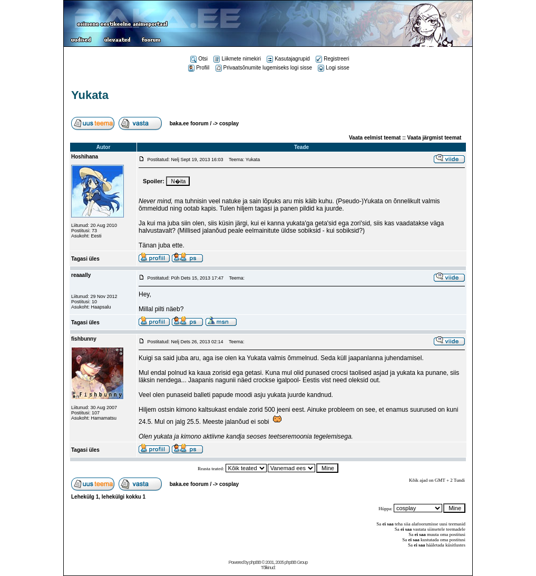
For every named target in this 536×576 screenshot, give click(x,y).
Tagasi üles (85, 259)
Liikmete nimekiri (236, 59)
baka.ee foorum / (191, 123)
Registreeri (332, 59)
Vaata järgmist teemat (434, 138)
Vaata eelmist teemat (375, 138)
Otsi (199, 59)
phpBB (255, 562)
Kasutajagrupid (288, 59)
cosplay (229, 123)
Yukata (90, 95)
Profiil (198, 68)
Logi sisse (333, 68)
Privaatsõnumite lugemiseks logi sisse (264, 68)
